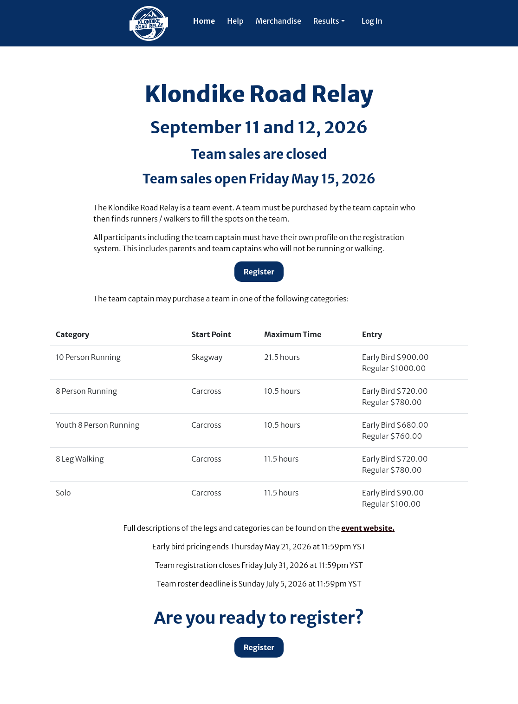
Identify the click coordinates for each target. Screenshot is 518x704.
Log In (372, 21)
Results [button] (326, 21)
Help (235, 21)
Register (259, 271)
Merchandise (278, 21)
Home (204, 21)
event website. (368, 528)
